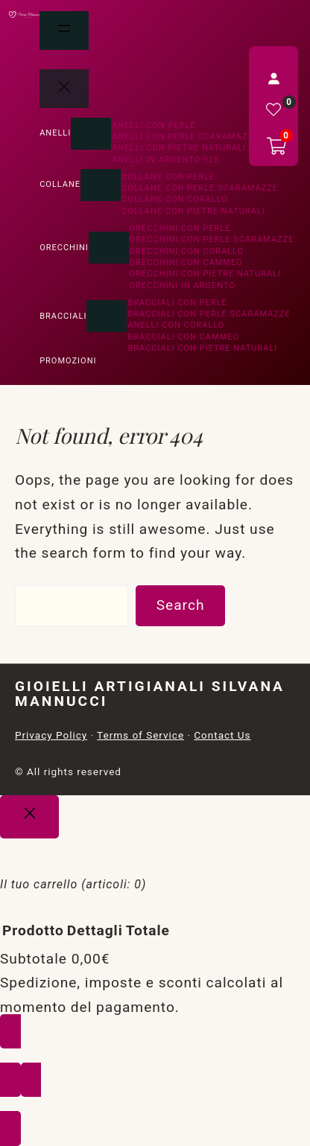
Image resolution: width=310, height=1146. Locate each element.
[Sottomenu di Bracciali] (106, 316)
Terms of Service (140, 735)
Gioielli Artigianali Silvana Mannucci (150, 693)
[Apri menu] (64, 30)
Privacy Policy (51, 735)
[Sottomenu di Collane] (100, 185)
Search (180, 605)
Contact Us (222, 735)
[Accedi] (273, 78)
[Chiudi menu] (64, 88)
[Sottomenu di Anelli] (91, 134)
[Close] (29, 816)
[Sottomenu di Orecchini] (109, 248)
